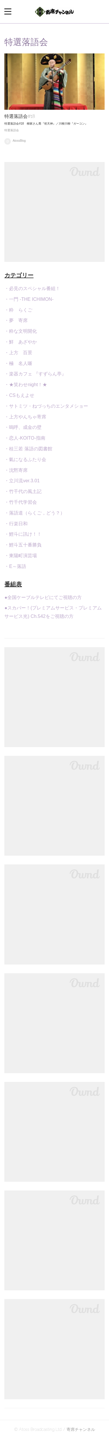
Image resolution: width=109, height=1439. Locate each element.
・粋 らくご (18, 309)
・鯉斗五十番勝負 (23, 544)
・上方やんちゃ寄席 (25, 416)
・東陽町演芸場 (20, 555)
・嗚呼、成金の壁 (23, 427)
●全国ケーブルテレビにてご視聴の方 (43, 597)
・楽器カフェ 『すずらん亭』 (35, 373)
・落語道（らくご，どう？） (34, 512)
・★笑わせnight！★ (25, 384)
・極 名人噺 (18, 363)
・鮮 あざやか (20, 341)
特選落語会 (11, 130)
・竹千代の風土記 (23, 491)
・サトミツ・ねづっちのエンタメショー (46, 406)
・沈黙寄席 (16, 470)
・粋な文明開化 (20, 331)
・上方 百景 (18, 352)
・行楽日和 (16, 523)
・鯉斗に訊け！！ (23, 534)
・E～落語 (15, 566)
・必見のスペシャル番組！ (32, 288)
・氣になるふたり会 (25, 459)
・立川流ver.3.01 (22, 480)
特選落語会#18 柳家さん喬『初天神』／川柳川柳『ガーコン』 (46, 123)
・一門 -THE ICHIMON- (28, 299)
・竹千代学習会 (20, 502)
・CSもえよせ (19, 395)
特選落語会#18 (19, 116)
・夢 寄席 (16, 320)
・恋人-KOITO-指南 (24, 438)
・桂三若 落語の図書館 (28, 448)
